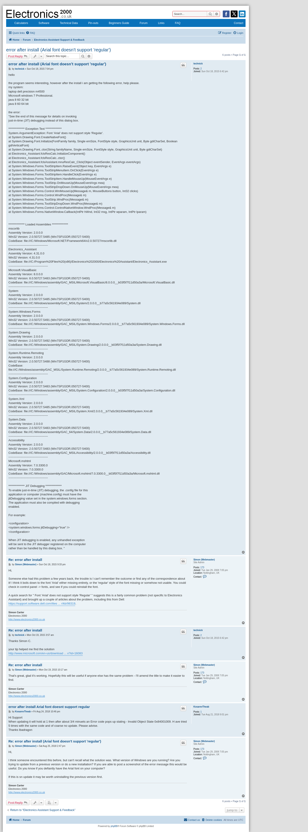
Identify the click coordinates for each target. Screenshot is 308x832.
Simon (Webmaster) (204, 559)
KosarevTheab (201, 706)
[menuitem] (30, 33)
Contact (235, 23)
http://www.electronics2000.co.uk (26, 619)
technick (198, 63)
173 (202, 567)
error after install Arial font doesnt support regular (49, 707)
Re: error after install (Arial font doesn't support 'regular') (54, 741)
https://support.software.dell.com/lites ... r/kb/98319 (41, 603)
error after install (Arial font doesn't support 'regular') (58, 49)
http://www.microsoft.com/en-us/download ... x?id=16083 (45, 653)
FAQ (174, 23)
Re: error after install (25, 560)
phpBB (114, 826)
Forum (141, 23)
